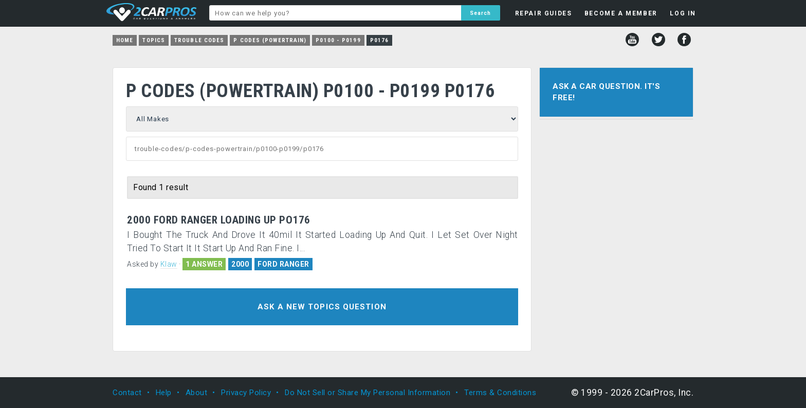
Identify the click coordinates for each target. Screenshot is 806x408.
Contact (127, 392)
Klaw (168, 264)
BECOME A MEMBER (620, 13)
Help (164, 392)
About (197, 392)
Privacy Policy (246, 392)
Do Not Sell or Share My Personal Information (367, 392)
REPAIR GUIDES (543, 13)
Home (124, 40)
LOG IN (683, 13)
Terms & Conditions (500, 392)
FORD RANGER (283, 264)
